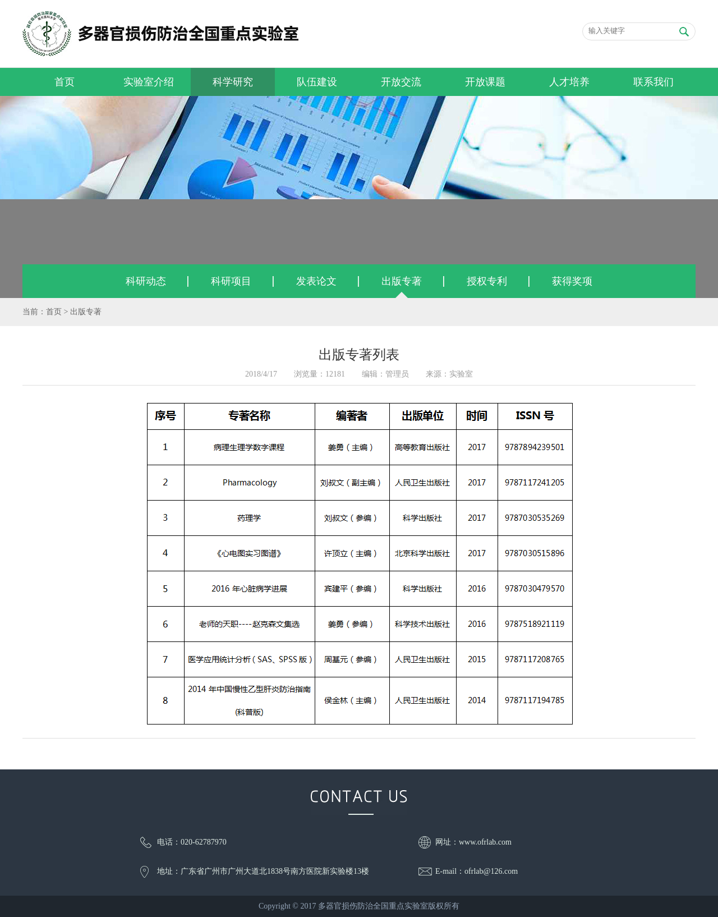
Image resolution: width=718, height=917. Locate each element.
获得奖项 (572, 281)
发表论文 (316, 281)
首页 (64, 82)
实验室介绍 (148, 82)
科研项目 (231, 281)
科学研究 (233, 82)
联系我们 (653, 82)
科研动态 (146, 281)
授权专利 (487, 281)
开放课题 (485, 82)
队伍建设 (317, 82)
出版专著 (401, 281)
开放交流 (401, 82)
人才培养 (569, 82)
